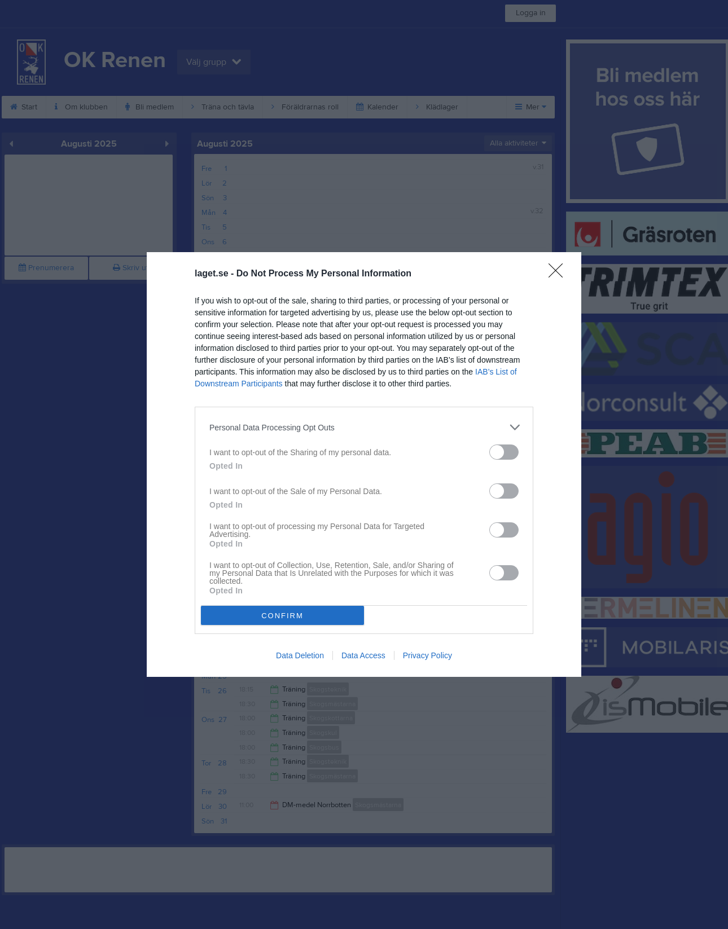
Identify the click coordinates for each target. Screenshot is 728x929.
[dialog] (364, 464)
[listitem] (364, 427)
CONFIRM (282, 615)
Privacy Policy (427, 655)
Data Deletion (300, 655)
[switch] (504, 452)
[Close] (559, 274)
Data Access (363, 655)
